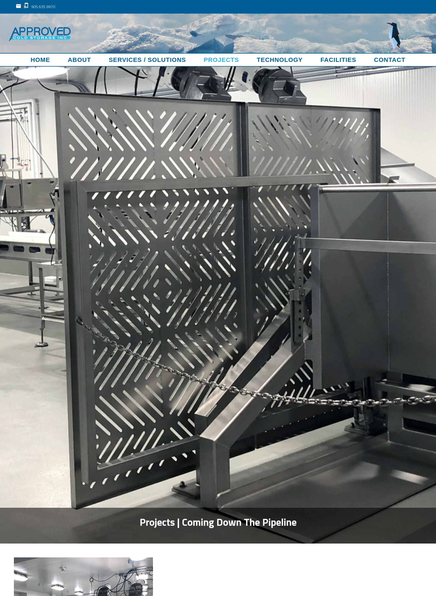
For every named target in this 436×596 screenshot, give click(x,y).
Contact (389, 59)
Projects (221, 59)
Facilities (338, 59)
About (79, 59)
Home (40, 59)
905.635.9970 (39, 6)
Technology (280, 59)
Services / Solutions (147, 59)
